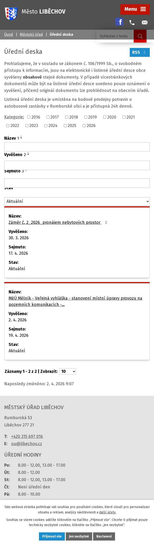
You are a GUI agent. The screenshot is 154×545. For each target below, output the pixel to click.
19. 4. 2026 (18, 335)
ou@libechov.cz (26, 443)
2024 (53, 125)
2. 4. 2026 (18, 320)
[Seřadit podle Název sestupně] (21, 138)
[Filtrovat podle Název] (77, 147)
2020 (111, 117)
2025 (72, 125)
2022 (14, 125)
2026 (91, 125)
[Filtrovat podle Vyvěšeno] (77, 165)
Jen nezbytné (79, 536)
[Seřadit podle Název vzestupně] (21, 136)
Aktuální (17, 268)
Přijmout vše (52, 536)
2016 (36, 117)
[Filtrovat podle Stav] (77, 201)
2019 (92, 117)
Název (11, 138)
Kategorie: (14, 117)
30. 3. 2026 (19, 237)
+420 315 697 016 (27, 436)
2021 (130, 117)
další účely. (107, 512)
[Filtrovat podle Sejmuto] (77, 183)
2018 (73, 117)
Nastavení (104, 536)
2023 (33, 125)
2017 (54, 117)
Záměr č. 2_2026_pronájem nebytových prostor (59, 222)
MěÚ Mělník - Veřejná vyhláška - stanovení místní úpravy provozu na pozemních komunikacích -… (75, 301)
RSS (139, 52)
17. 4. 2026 (18, 253)
